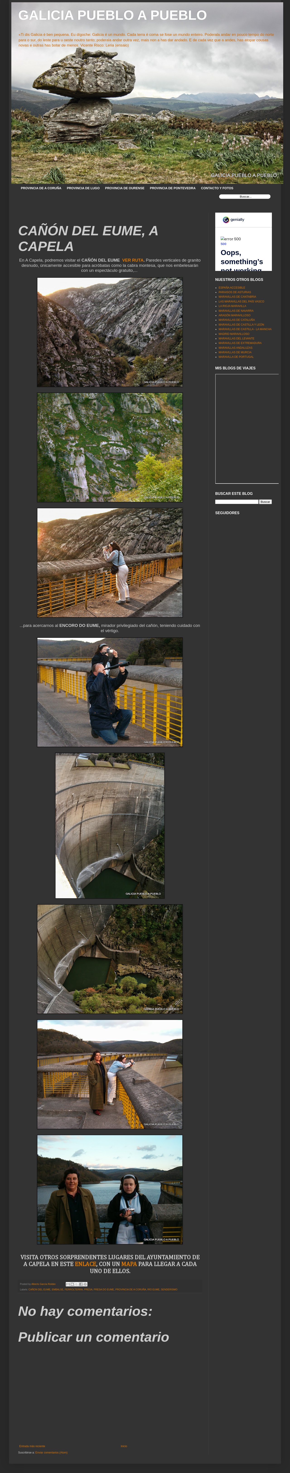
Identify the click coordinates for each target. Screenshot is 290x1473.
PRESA (88, 1289)
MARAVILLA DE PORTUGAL (236, 356)
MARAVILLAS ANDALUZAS (235, 347)
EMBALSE (57, 1289)
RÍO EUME (153, 1289)
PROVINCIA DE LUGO (83, 188)
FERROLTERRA (74, 1289)
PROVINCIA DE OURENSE (125, 188)
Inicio (124, 1446)
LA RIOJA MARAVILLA (232, 306)
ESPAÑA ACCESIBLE (232, 287)
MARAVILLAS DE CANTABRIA (237, 296)
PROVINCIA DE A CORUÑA (41, 188)
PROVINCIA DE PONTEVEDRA (173, 188)
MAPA (129, 1264)
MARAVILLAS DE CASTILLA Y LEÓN (241, 324)
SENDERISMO (169, 1289)
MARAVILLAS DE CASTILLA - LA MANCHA (245, 329)
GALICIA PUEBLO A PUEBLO (112, 15)
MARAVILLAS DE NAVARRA (236, 310)
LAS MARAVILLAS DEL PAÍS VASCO (241, 301)
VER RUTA (132, 260)
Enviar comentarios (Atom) (51, 1452)
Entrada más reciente (32, 1446)
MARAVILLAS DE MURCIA (235, 352)
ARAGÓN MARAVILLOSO (234, 315)
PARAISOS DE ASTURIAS (235, 292)
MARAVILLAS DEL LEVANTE (236, 338)
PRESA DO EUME (104, 1289)
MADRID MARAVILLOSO (234, 334)
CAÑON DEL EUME (40, 1289)
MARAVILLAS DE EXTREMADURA (240, 343)
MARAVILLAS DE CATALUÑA (237, 320)
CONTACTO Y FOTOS (217, 188)
